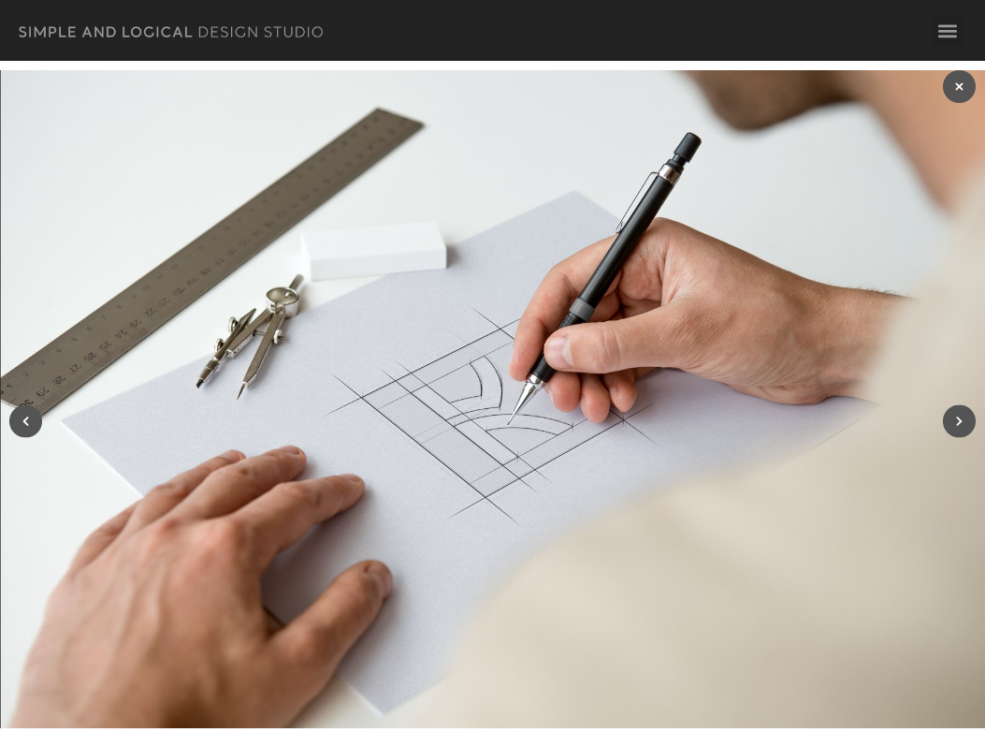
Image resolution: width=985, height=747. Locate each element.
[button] (948, 30)
